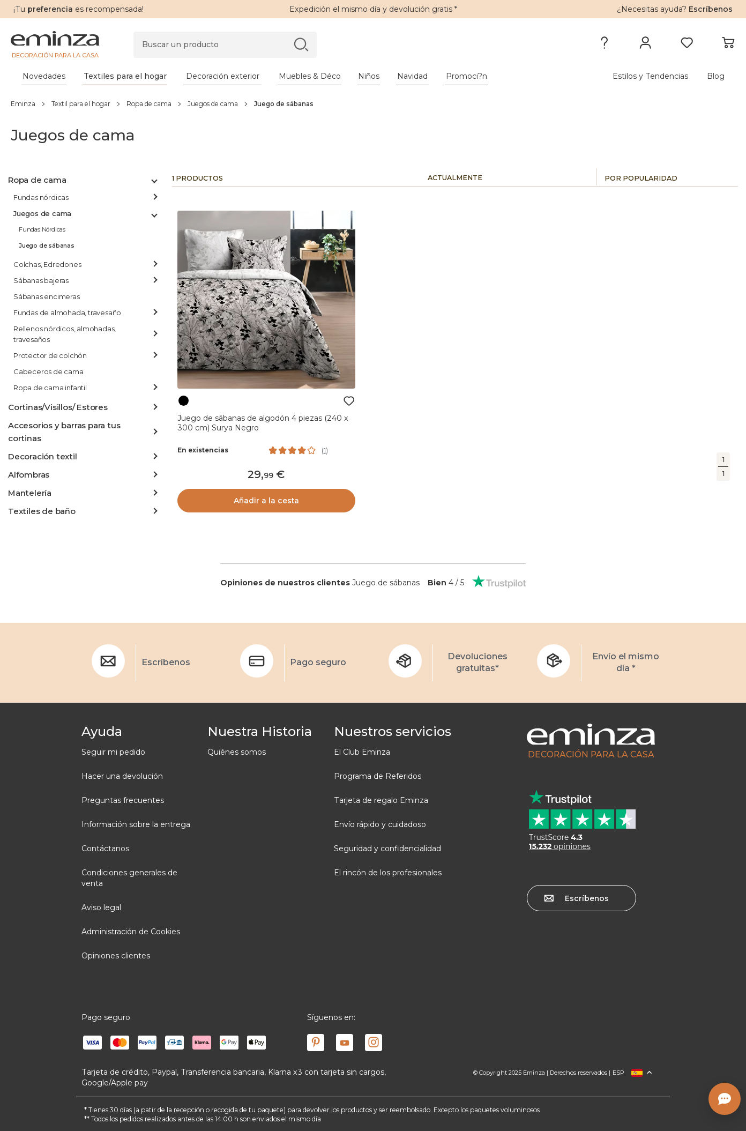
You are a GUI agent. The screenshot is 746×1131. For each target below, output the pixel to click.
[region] (373, 103)
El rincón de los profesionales (388, 872)
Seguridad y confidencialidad (387, 848)
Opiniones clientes (115, 956)
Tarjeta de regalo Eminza (381, 800)
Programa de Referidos (377, 776)
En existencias (202, 450)
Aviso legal (101, 907)
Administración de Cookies (130, 931)
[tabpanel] (283, 76)
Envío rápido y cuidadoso (380, 824)
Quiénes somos (236, 752)
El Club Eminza (362, 752)
